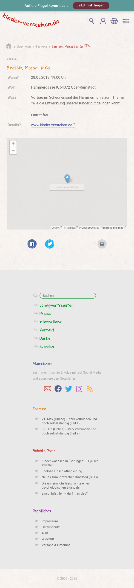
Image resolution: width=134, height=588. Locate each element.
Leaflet (57, 227)
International (51, 321)
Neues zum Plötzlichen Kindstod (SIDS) (70, 477)
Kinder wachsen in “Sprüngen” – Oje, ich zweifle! (70, 463)
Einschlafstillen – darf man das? (65, 493)
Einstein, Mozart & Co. (69, 46)
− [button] (13, 150)
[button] (67, 5)
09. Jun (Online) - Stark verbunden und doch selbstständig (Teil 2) (69, 431)
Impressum (50, 521)
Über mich (24, 46)
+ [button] (13, 143)
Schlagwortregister (57, 305)
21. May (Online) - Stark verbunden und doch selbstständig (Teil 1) (69, 421)
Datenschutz (51, 527)
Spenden (47, 346)
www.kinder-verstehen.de (53, 125)
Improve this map (114, 227)
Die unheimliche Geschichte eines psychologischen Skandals (66, 485)
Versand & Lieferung (56, 545)
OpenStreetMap (91, 227)
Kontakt (47, 330)
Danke (45, 338)
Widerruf (48, 539)
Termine (41, 46)
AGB (45, 533)
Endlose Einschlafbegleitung (62, 471)
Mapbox (72, 227)
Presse (45, 313)
